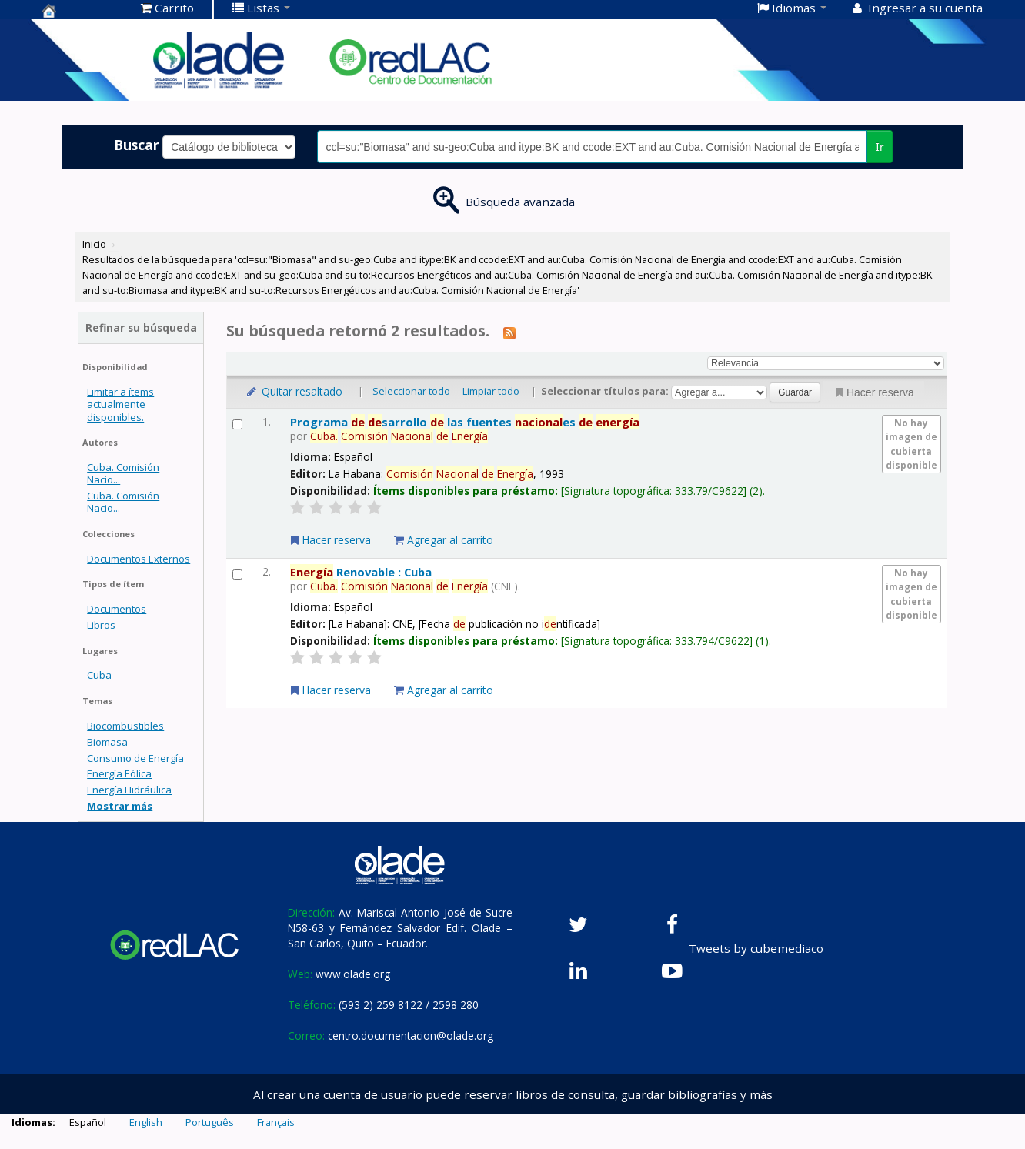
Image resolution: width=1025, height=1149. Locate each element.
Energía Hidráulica (129, 790)
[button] (167, 7)
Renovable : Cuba (361, 572)
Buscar (136, 144)
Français (276, 1122)
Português (209, 1122)
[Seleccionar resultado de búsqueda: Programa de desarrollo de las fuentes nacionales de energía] (237, 424)
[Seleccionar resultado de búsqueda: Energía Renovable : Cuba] (237, 574)
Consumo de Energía (135, 758)
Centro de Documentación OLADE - (80, 10)
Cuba (99, 675)
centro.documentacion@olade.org (410, 1035)
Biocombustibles (125, 726)
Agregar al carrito (443, 540)
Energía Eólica (119, 773)
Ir (880, 146)
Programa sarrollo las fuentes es (464, 421)
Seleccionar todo (411, 391)
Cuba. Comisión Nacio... (123, 473)
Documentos (116, 609)
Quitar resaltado (293, 391)
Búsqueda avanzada (520, 201)
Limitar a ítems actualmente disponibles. (120, 404)
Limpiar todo (490, 391)
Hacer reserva (873, 392)
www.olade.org (353, 974)
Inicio (94, 244)
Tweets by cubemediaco (756, 948)
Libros (101, 625)
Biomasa (107, 742)
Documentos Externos (138, 559)
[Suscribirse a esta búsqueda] (509, 332)
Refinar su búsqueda (141, 327)
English (145, 1122)
